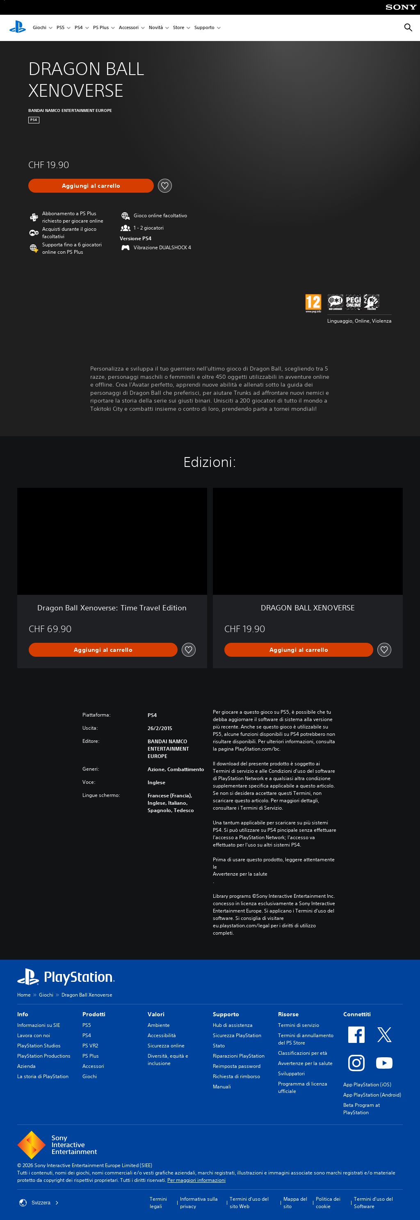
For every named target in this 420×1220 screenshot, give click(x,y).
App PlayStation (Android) (372, 1094)
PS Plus (101, 28)
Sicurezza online (166, 1045)
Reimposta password (236, 1066)
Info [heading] (22, 1014)
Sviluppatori (291, 1073)
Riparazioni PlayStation (239, 1055)
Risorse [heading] (288, 1014)
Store (178, 28)
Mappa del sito (295, 1202)
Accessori (129, 28)
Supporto (204, 28)
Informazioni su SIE (38, 1025)
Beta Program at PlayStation (361, 1109)
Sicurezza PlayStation (237, 1035)
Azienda (26, 1066)
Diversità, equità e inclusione (168, 1059)
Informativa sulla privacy (199, 1202)
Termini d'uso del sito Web (249, 1202)
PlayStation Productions (44, 1055)
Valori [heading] (156, 1014)
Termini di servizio (298, 1025)
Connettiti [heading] (357, 1014)
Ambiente (159, 1025)
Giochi (39, 28)
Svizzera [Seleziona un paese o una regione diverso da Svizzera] (39, 1203)
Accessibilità (162, 1035)
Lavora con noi (33, 1035)
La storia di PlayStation (42, 1076)
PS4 (79, 28)
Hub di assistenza (233, 1025)
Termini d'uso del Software (373, 1202)
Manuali (222, 1086)
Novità (156, 28)
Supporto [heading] (226, 1014)
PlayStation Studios (39, 1045)
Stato (219, 1045)
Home (24, 994)
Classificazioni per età (302, 1052)
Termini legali (158, 1202)
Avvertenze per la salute (240, 874)
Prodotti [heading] (93, 1014)
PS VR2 (90, 1045)
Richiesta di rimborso (236, 1076)
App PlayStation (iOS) (367, 1084)
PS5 (60, 28)
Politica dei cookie (328, 1202)
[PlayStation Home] (17, 28)
